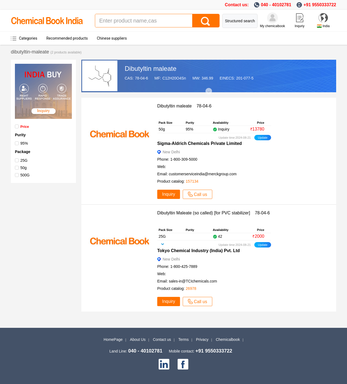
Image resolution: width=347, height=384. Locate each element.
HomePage (113, 339)
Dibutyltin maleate (150, 68)
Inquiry (168, 194)
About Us (138, 339)
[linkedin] (164, 364)
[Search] (205, 20)
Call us (197, 194)
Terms (183, 339)
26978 (191, 288)
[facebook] (183, 364)
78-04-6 (141, 78)
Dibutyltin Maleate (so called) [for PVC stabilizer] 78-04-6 (213, 213)
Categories (28, 38)
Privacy (202, 339)
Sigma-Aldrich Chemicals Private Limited (199, 143)
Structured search (240, 21)
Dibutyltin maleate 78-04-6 (184, 106)
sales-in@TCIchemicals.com (193, 281)
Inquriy (299, 26)
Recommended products (67, 38)
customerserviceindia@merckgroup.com (203, 174)
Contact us (162, 339)
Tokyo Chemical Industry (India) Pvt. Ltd (198, 250)
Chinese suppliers (112, 38)
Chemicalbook (228, 339)
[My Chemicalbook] (272, 17)
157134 (192, 181)
